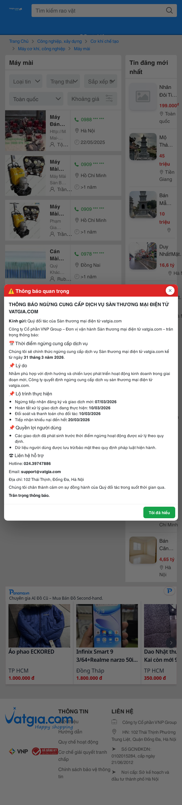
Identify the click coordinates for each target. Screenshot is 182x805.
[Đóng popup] (170, 290)
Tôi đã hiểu (159, 512)
